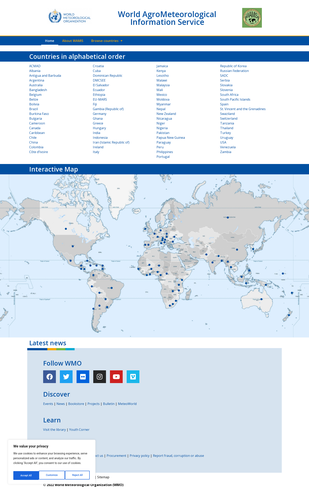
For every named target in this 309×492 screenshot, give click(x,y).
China (33, 142)
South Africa (229, 94)
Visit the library (54, 429)
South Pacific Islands (235, 99)
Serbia (225, 80)
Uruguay (226, 137)
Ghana (98, 118)
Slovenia (226, 90)
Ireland (98, 147)
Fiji (95, 104)
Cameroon (37, 123)
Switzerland (228, 118)
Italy (96, 152)
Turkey (225, 133)
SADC (224, 75)
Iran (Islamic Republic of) (111, 142)
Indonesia (100, 137)
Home (49, 41)
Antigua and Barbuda (45, 75)
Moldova (162, 99)
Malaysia (163, 85)
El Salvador (101, 85)
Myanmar (163, 104)
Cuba (97, 71)
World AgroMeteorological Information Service (167, 18)
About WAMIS (72, 41)
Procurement (116, 455)
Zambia (225, 152)
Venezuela (228, 147)
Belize (33, 99)
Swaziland (227, 114)
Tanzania (227, 123)
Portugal (163, 156)
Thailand (226, 128)
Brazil (33, 109)
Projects (93, 404)
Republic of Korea (233, 66)
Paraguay (163, 142)
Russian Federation (234, 71)
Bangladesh (38, 90)
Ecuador (99, 90)
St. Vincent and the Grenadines (243, 109)
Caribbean (37, 133)
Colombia (36, 147)
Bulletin (109, 404)
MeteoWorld (127, 404)
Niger (160, 123)
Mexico (161, 94)
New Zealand (166, 114)
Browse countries (106, 40)
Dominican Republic (107, 75)
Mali (159, 90)
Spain (224, 104)
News (60, 404)
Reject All (52, 475)
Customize (26, 475)
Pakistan (162, 133)
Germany (99, 114)
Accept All (77, 475)
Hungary (99, 128)
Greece (98, 123)
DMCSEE (99, 80)
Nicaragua (164, 118)
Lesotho (162, 75)
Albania (34, 71)
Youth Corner (79, 429)
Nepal (160, 109)
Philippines (164, 152)
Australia (36, 85)
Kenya (161, 71)
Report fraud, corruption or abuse (178, 455)
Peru (160, 147)
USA (223, 142)
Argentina (36, 80)
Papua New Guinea (170, 137)
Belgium (35, 94)
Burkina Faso (39, 114)
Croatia (98, 66)
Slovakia (226, 85)
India (96, 133)
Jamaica (162, 66)
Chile (33, 137)
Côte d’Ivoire (38, 152)
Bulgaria (35, 118)
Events (48, 404)
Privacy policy (140, 455)
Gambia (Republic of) (108, 109)
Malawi (161, 80)
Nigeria (162, 128)
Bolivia (34, 104)
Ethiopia (99, 94)
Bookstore (76, 404)
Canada (34, 128)
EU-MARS (100, 99)
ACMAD (35, 66)
